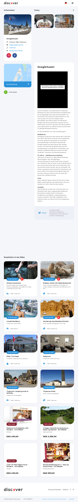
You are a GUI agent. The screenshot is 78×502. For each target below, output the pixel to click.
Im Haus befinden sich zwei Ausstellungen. (51, 131)
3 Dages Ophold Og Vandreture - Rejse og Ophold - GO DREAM (56, 429)
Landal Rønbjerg (13, 321)
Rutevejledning (17, 84)
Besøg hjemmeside (16, 50)
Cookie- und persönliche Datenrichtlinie (54, 499)
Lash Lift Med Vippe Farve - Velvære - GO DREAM (17, 465)
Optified (71, 499)
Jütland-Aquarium (13, 283)
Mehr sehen (11, 424)
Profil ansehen (12, 279)
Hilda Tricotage (12, 356)
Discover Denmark (54, 489)
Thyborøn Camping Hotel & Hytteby (17, 392)
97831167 (12, 48)
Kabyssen (47, 356)
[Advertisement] (54, 45)
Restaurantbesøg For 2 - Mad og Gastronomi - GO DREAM (56, 465)
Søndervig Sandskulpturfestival (55, 321)
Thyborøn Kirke (49, 391)
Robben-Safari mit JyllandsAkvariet (57, 283)
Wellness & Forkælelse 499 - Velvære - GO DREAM (17, 429)
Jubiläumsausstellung (54, 155)
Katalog (65, 489)
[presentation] (71, 10)
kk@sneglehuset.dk (16, 45)
